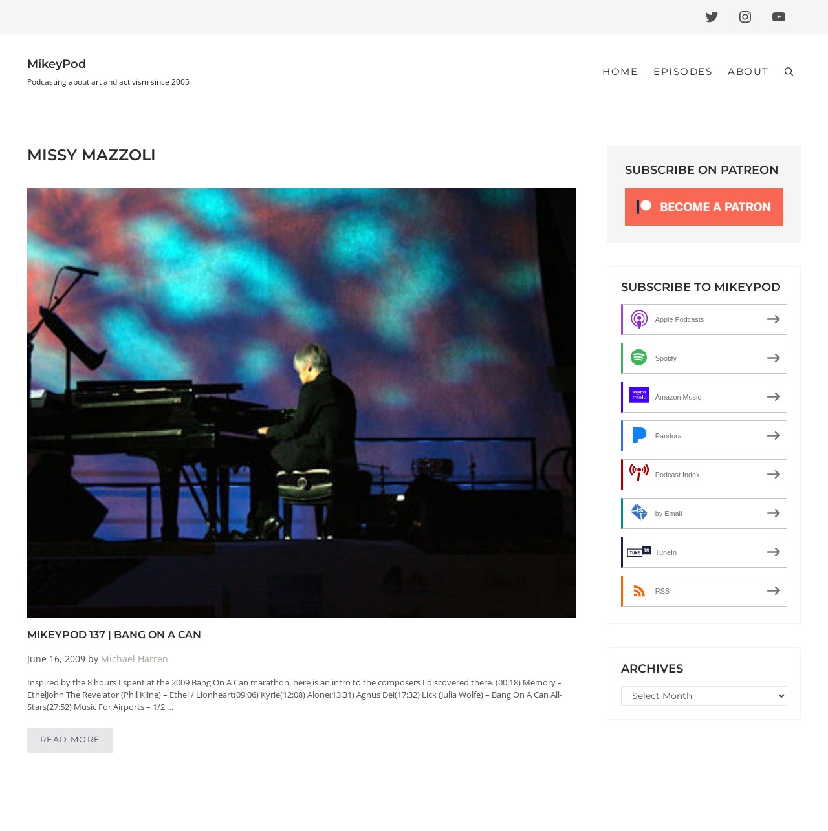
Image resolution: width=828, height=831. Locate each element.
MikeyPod (56, 64)
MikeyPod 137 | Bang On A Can (114, 634)
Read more (77, 742)
